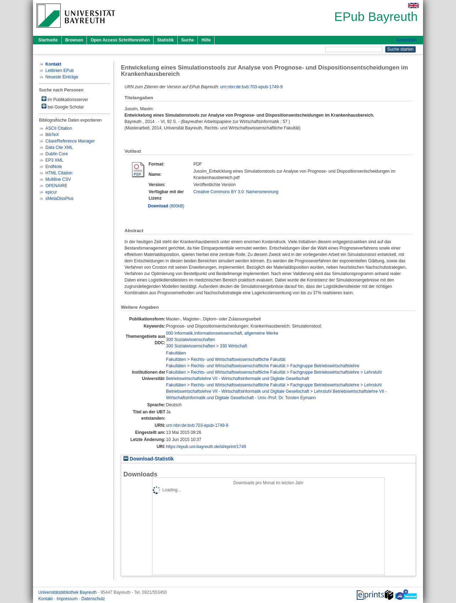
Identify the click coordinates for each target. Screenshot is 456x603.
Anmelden (406, 40)
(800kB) (166, 205)
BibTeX (52, 134)
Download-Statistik (148, 459)
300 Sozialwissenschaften (190, 339)
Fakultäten (176, 353)
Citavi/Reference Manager (70, 141)
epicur (51, 192)
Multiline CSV (58, 179)
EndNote (53, 166)
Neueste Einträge (61, 76)
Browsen (74, 40)
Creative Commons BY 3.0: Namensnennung (235, 191)
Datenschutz (93, 598)
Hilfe (206, 40)
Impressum (67, 598)
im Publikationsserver (64, 99)
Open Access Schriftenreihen (120, 40)
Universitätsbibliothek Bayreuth (68, 592)
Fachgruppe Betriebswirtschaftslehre (324, 365)
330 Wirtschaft (233, 346)
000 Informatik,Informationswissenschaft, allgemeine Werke (222, 333)
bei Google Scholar (62, 107)
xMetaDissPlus (59, 198)
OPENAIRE (56, 185)
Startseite (48, 40)
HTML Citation (58, 173)
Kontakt (46, 598)
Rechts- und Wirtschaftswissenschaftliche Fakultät (238, 359)
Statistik (165, 40)
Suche (187, 40)
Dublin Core (56, 153)
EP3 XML (54, 160)
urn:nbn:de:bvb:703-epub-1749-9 (251, 86)
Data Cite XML (59, 147)
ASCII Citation (58, 128)
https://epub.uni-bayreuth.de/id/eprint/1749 (206, 446)
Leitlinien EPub (59, 70)
